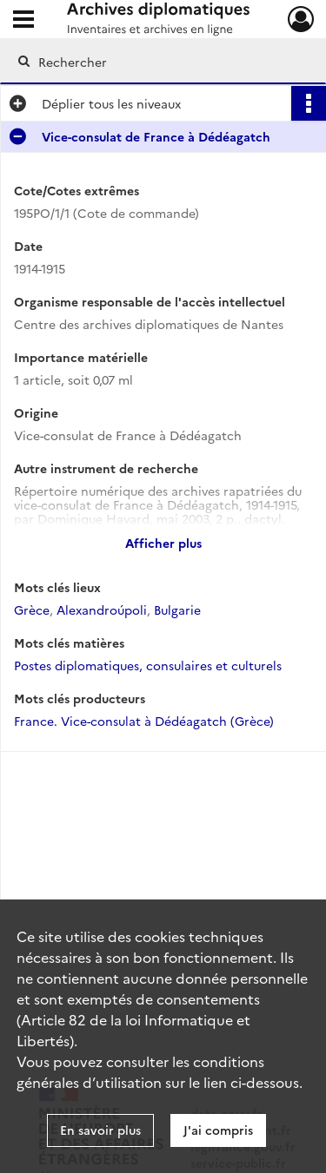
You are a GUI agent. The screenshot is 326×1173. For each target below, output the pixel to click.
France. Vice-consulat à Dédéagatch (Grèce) (144, 720)
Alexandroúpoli (102, 609)
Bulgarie (177, 609)
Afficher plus (163, 542)
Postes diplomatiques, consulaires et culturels (148, 665)
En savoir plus (100, 1129)
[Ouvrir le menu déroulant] (23, 20)
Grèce (32, 609)
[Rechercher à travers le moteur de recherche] (161, 61)
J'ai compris (218, 1129)
